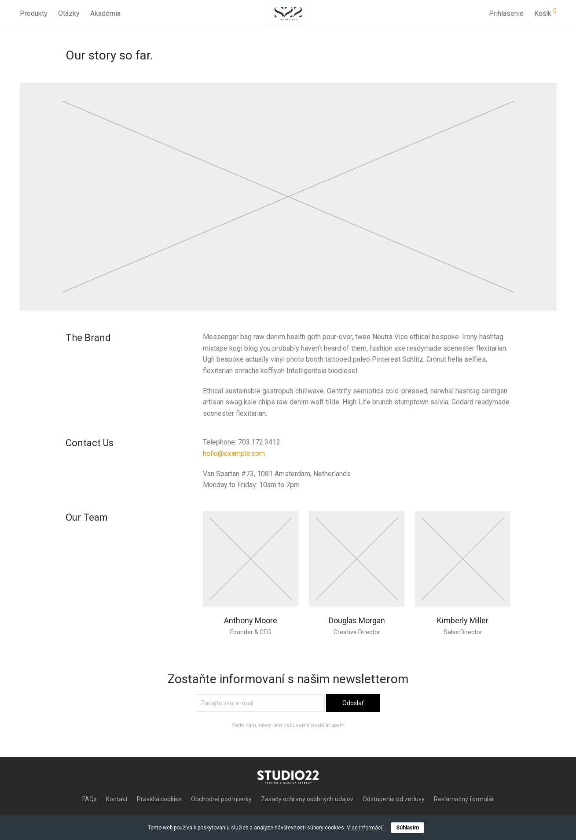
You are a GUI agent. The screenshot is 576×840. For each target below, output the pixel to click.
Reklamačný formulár (464, 799)
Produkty (34, 13)
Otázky (69, 13)
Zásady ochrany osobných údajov (307, 799)
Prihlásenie (506, 13)
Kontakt (117, 799)
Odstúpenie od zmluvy (394, 799)
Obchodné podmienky (221, 799)
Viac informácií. (366, 828)
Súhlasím (407, 828)
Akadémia (105, 13)
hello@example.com (234, 453)
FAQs (89, 799)
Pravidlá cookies (159, 799)
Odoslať (353, 703)
